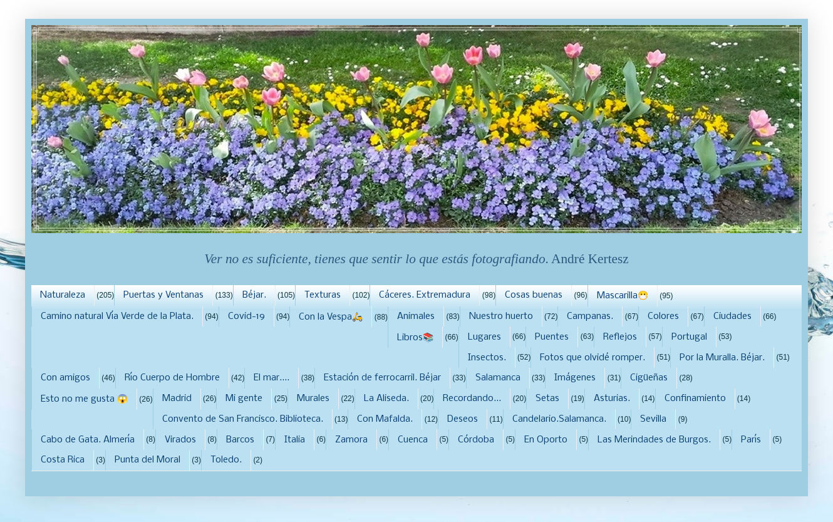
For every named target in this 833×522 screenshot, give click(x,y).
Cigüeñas (649, 378)
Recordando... (472, 399)
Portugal (689, 337)
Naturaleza (62, 295)
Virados (180, 440)
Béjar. (254, 295)
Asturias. (612, 399)
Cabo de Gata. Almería (88, 440)
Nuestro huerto (501, 316)
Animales (416, 316)
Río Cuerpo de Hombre (172, 378)
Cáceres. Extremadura (424, 295)
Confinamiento (695, 399)
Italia (294, 440)
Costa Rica (63, 460)
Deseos (462, 419)
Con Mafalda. (385, 419)
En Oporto (545, 440)
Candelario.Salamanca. (559, 419)
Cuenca (413, 440)
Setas (547, 399)
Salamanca (497, 378)
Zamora (351, 440)
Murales (313, 399)
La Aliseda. (386, 399)
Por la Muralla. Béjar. (722, 358)
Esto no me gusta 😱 (84, 399)
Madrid (177, 399)
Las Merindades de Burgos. (654, 440)
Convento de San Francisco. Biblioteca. (242, 419)
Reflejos (620, 337)
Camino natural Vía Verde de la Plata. (117, 316)
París (751, 440)
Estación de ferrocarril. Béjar (382, 378)
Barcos (240, 440)
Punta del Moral (147, 460)
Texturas (322, 295)
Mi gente (243, 399)
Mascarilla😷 (622, 296)
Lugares (484, 337)
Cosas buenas (533, 295)
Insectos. (487, 358)
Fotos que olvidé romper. (592, 358)
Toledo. (226, 460)
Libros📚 (415, 338)
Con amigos (65, 378)
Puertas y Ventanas (163, 295)
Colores (663, 316)
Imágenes (575, 378)
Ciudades (732, 316)
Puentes (552, 337)
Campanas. (590, 316)
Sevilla (653, 419)
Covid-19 (246, 316)
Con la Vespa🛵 (331, 317)
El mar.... (271, 378)
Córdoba (476, 440)
